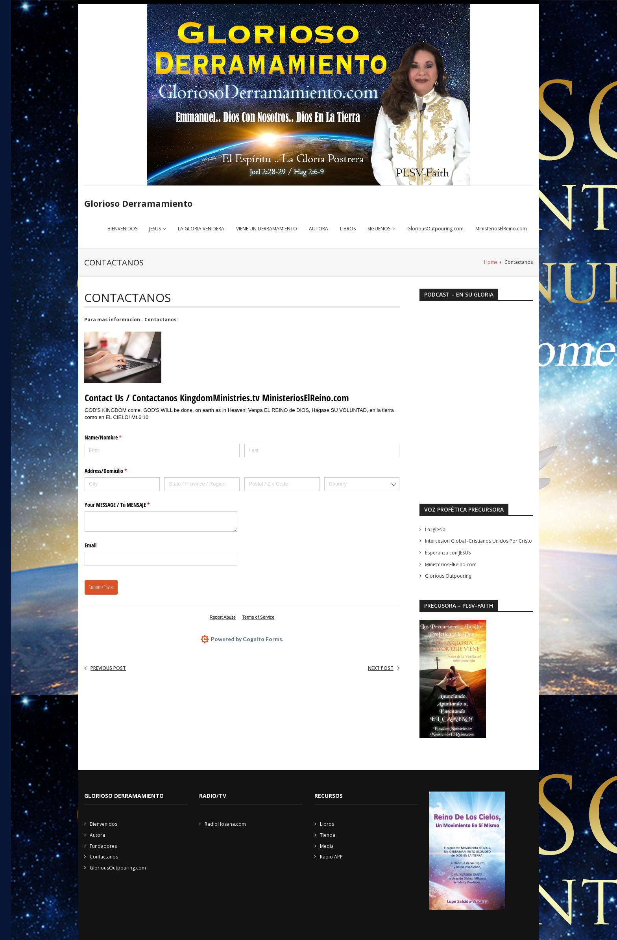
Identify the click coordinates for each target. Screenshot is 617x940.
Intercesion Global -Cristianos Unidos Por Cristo (478, 541)
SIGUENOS (379, 229)
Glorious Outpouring (448, 576)
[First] (162, 450)
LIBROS (348, 229)
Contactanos (104, 856)
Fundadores (103, 845)
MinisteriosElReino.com (501, 229)
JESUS (155, 229)
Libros (327, 824)
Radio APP (331, 856)
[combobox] (361, 484)
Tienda (327, 835)
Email (90, 545)
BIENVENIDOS (122, 229)
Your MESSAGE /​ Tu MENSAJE (126, 505)
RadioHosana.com (225, 824)
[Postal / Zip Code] (282, 484)
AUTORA (318, 229)
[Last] (321, 450)
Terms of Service (258, 617)
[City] (122, 484)
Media (327, 845)
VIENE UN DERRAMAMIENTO (266, 229)
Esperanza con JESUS (448, 552)
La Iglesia (435, 529)
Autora (97, 835)
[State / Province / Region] (202, 484)
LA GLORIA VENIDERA (201, 229)
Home (491, 262)
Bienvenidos (103, 824)
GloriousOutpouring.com (435, 229)
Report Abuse (223, 617)
